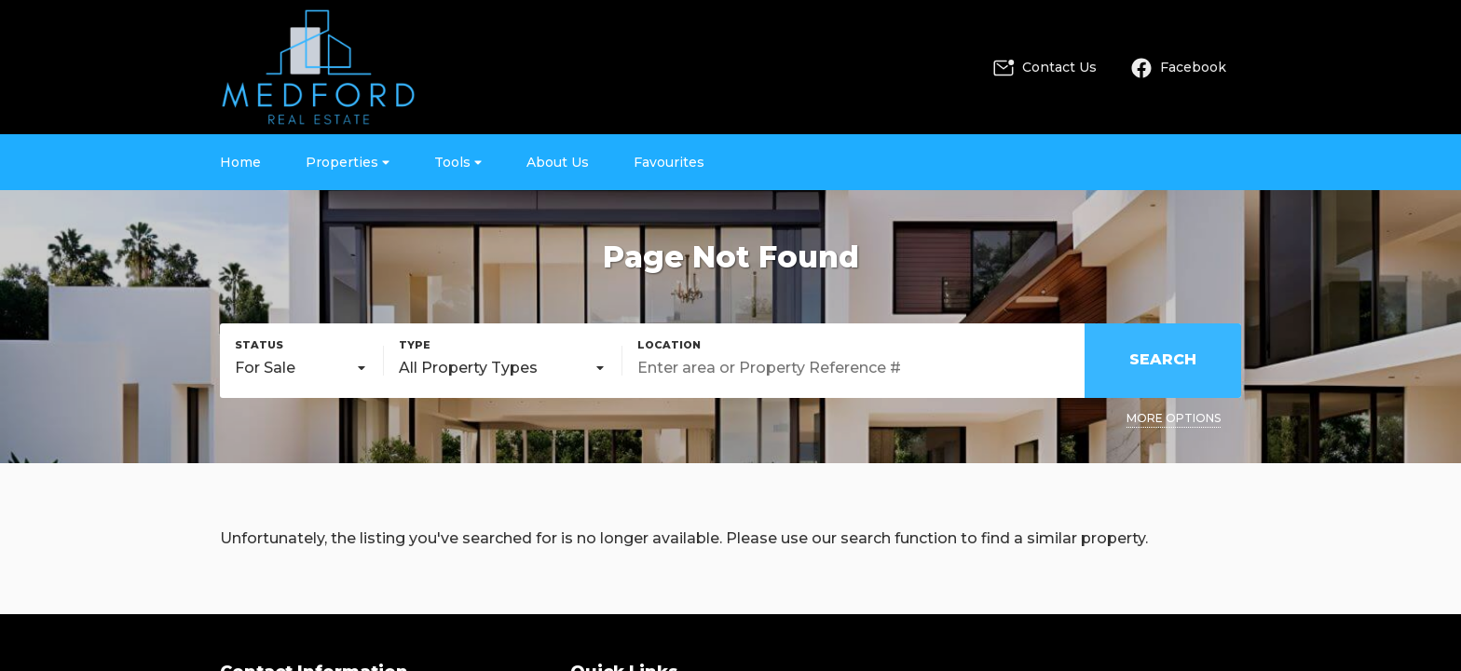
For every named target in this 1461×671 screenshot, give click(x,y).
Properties (347, 162)
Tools (458, 162)
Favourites (669, 162)
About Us (557, 162)
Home (240, 162)
